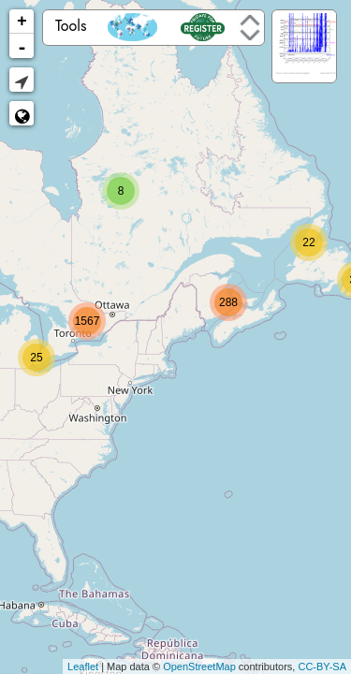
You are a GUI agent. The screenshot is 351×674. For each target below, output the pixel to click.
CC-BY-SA (322, 666)
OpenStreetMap (199, 666)
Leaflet (82, 666)
